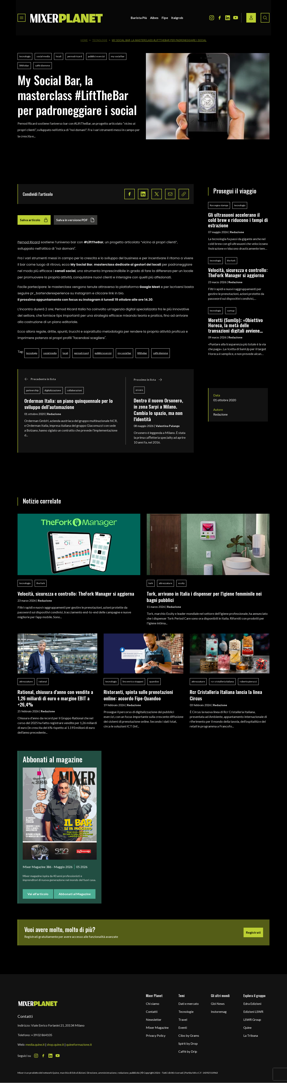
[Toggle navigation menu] (22, 18)
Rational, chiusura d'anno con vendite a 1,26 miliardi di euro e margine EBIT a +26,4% (55, 698)
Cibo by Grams (188, 1035)
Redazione (54, 414)
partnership (32, 390)
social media (43, 56)
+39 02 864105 (41, 1035)
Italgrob (177, 18)
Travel (182, 1019)
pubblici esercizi (96, 56)
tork (150, 583)
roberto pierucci (248, 681)
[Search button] (265, 18)
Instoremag (219, 1011)
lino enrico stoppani (133, 681)
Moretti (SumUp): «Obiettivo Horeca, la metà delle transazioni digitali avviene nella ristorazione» (235, 325)
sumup (230, 310)
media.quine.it (35, 1044)
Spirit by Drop (188, 1043)
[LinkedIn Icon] (227, 17)
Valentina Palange (168, 426)
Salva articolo (34, 220)
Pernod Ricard (29, 242)
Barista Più (139, 18)
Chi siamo (152, 1003)
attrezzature (165, 583)
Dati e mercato (188, 1003)
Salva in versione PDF (75, 220)
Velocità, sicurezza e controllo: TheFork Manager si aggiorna (238, 272)
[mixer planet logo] (38, 1003)
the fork (231, 260)
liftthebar (24, 65)
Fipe (165, 18)
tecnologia (24, 56)
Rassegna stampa (219, 205)
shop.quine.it (55, 1044)
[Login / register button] (251, 18)
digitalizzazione (52, 390)
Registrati (253, 932)
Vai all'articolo (38, 894)
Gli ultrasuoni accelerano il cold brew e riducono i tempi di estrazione (238, 220)
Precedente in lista (40, 379)
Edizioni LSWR (253, 1011)
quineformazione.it (79, 1044)
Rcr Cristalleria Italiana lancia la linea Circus (226, 695)
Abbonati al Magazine (75, 894)
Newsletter (153, 1019)
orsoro (139, 389)
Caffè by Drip (187, 1051)
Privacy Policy (155, 1035)
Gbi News (218, 1003)
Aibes (154, 18)
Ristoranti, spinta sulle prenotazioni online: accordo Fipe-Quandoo (138, 695)
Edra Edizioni (252, 1003)
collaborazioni (74, 390)
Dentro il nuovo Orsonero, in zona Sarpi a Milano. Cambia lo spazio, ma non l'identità (158, 410)
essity (181, 583)
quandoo (154, 681)
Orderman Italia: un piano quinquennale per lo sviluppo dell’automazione (68, 403)
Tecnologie (99, 40)
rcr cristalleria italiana (222, 681)
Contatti (151, 1011)
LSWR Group (252, 1019)
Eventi (182, 1027)
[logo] (66, 18)
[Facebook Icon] (219, 17)
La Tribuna (250, 1035)
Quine (247, 1027)
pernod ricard (74, 56)
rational (43, 681)
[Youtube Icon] (235, 17)
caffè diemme (42, 65)
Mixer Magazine (157, 1027)
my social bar (118, 56)
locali (58, 56)
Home (84, 40)
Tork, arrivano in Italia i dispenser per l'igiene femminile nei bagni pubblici (204, 596)
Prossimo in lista (148, 380)
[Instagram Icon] (211, 17)
